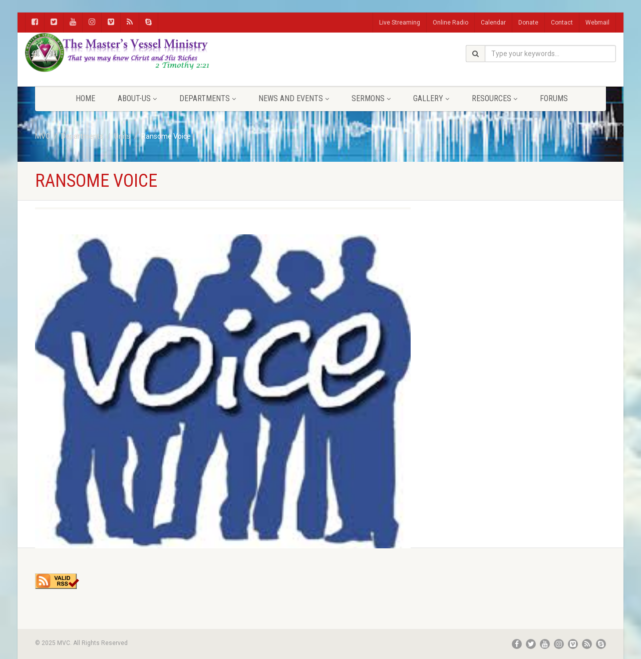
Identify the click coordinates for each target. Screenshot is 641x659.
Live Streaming (399, 22)
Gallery (431, 98)
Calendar (493, 22)
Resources (494, 98)
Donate (528, 22)
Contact (562, 22)
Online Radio (450, 22)
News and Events (293, 98)
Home (85, 98)
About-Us (137, 98)
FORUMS (554, 98)
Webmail (597, 22)
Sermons (371, 98)
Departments (207, 98)
